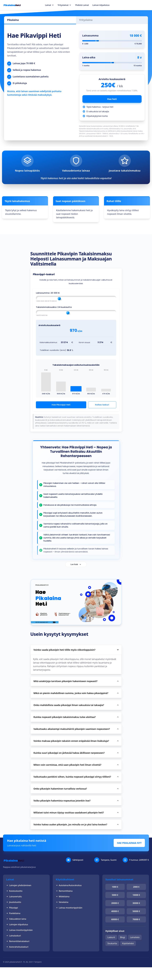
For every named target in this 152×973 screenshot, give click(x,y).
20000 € (115, 903)
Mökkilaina (62, 896)
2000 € (136, 886)
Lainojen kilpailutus (17, 924)
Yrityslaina (86, 20)
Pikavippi (12, 907)
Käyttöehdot (128, 943)
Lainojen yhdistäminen (18, 885)
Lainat (48, 5)
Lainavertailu (14, 896)
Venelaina (62, 902)
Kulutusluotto (14, 891)
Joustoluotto (13, 902)
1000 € (115, 886)
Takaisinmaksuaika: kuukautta (54, 307)
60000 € (115, 919)
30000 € (136, 903)
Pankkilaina (13, 913)
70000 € (136, 919)
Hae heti (112, 99)
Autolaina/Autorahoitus (69, 885)
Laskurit (111, 937)
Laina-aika (88, 57)
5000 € (115, 895)
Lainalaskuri (13, 935)
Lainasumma (90, 35)
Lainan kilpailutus (101, 5)
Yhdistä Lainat (82, 5)
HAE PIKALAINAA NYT (129, 842)
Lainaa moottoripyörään (19, 930)
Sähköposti (78, 860)
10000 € (136, 895)
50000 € (136, 911)
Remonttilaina (64, 891)
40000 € (115, 911)
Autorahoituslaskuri (17, 946)
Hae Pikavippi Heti (61, 404)
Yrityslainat (63, 5)
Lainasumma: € (48, 292)
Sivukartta (112, 943)
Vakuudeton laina (16, 918)
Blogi (122, 937)
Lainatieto (135, 937)
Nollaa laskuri (102, 404)
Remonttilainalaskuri (17, 941)
